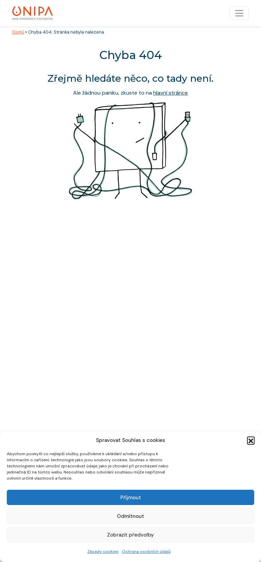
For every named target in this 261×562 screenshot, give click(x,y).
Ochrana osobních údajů (146, 551)
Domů (18, 32)
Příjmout (130, 497)
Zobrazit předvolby (130, 534)
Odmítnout (130, 516)
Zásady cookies (103, 551)
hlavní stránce (170, 92)
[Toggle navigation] (239, 13)
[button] (250, 440)
